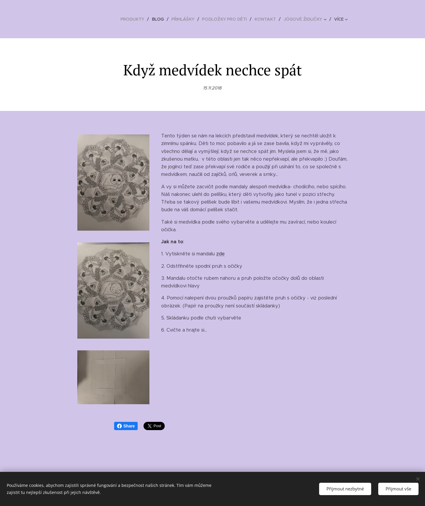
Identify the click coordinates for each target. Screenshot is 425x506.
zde (220, 254)
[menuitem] (138, 19)
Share (126, 426)
